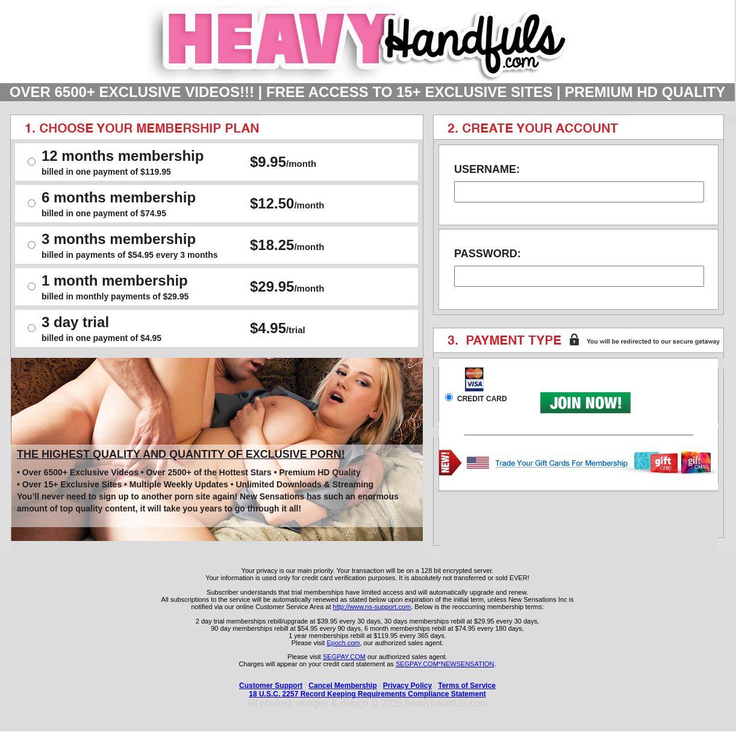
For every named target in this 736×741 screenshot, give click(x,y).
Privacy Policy (407, 685)
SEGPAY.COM (344, 656)
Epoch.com (343, 642)
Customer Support (270, 685)
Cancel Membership (342, 685)
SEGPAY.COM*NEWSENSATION (445, 664)
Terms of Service (467, 685)
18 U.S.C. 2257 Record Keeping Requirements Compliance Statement (367, 694)
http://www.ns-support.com (372, 606)
